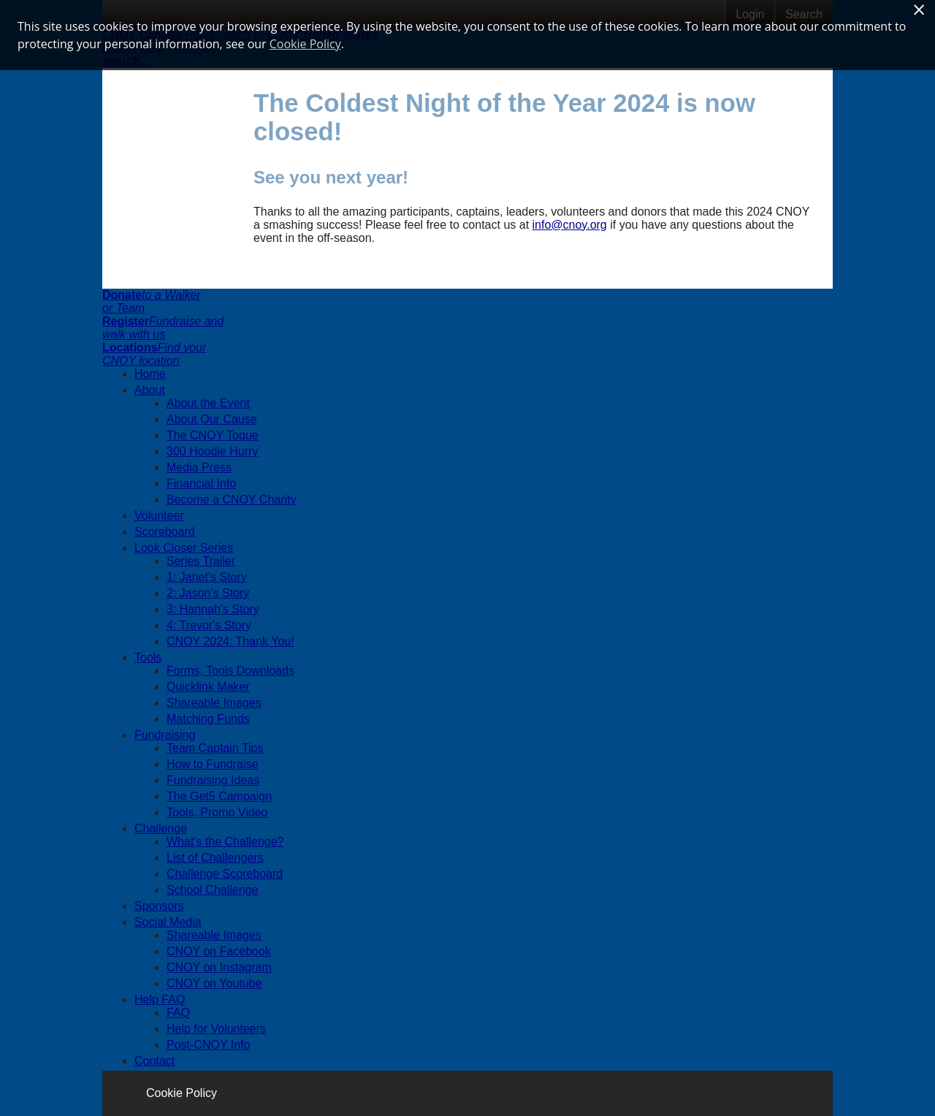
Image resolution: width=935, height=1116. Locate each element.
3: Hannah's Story (213, 609)
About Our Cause (212, 419)
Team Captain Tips (215, 748)
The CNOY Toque (213, 435)
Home (150, 374)
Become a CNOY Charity (232, 499)
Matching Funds (208, 719)
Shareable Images (214, 702)
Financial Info (201, 483)
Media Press (199, 467)
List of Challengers (215, 857)
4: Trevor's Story (209, 625)
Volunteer (159, 515)
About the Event (208, 403)
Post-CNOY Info (208, 1045)
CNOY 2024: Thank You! (230, 641)
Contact (154, 1061)
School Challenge (212, 890)
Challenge (160, 828)
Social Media (168, 922)
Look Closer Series (183, 548)
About (149, 390)
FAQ (178, 1012)
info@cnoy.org (570, 225)
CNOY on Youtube (214, 983)
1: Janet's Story (207, 577)
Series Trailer (201, 561)
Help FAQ (159, 999)
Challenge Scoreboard (225, 874)
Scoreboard (164, 531)
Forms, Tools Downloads (230, 670)
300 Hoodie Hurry (212, 451)
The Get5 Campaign (219, 796)
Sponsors (159, 906)
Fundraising (165, 735)
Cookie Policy (181, 1093)
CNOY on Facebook (219, 951)
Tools (147, 657)
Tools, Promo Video (217, 812)
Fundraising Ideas (213, 780)
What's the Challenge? (225, 841)
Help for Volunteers (216, 1028)
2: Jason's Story (208, 593)
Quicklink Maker (208, 686)
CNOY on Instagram (219, 967)
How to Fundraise (212, 764)
